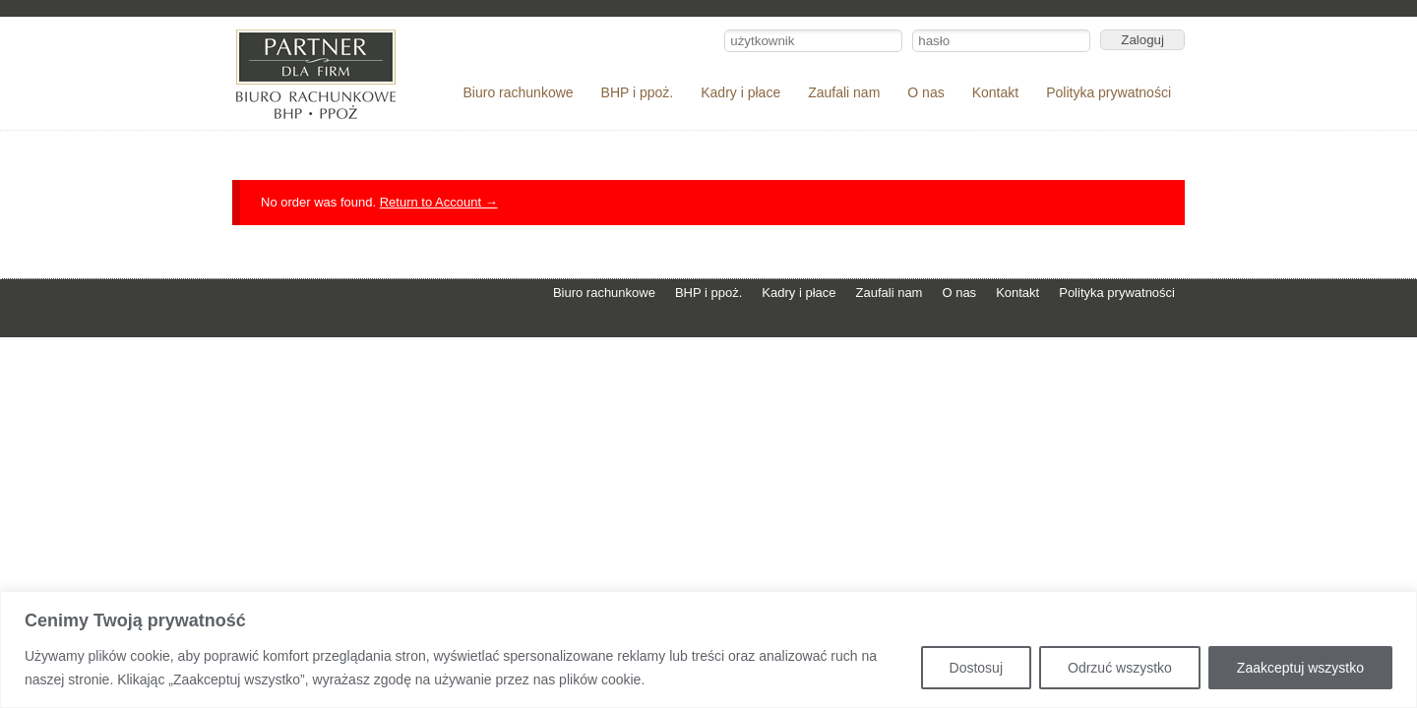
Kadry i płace (740, 92)
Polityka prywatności (1108, 92)
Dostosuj (976, 668)
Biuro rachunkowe (518, 92)
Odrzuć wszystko (1120, 668)
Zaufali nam (844, 92)
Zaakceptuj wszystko (1300, 668)
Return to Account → (439, 202)
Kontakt (995, 92)
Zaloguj (1142, 39)
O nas (925, 92)
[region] (708, 649)
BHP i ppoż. (637, 92)
